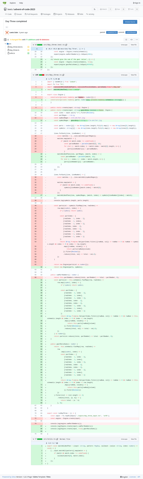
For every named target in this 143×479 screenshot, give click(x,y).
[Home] (4, 3)
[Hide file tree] (5, 39)
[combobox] (126, 39)
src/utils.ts (50, 439)
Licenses (132, 477)
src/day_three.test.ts (54, 45)
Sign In (136, 3)
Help (21, 3)
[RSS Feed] (94, 9)
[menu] (136, 39)
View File (134, 45)
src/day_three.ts (54, 75)
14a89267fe (112, 32)
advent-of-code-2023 (24, 9)
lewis (10, 9)
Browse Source (130, 22)
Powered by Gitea (9, 477)
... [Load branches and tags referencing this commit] (7, 27)
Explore (13, 3)
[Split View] (131, 39)
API (138, 477)
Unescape (124, 45)
